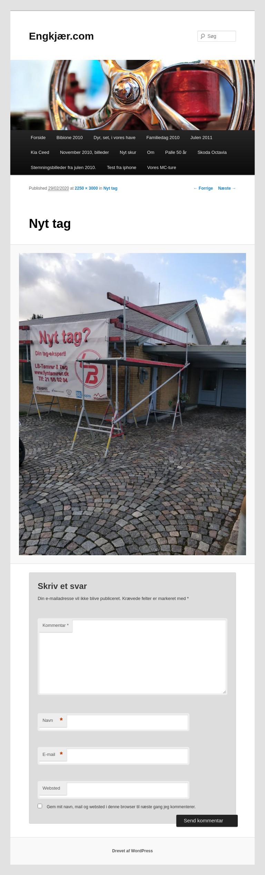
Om (150, 152)
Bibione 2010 (70, 137)
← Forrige (203, 188)
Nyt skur (128, 152)
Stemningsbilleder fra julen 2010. (63, 167)
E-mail (52, 755)
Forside (38, 137)
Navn (52, 721)
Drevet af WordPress (132, 850)
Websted (51, 788)
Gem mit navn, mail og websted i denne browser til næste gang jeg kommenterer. (121, 806)
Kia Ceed (40, 152)
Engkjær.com (61, 36)
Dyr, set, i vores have (114, 137)
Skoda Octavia (212, 152)
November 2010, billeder (84, 152)
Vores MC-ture (161, 167)
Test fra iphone (121, 167)
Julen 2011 (201, 137)
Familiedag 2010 (162, 137)
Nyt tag (111, 188)
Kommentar (55, 625)
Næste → (227, 188)
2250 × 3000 (86, 188)
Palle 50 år (176, 152)
